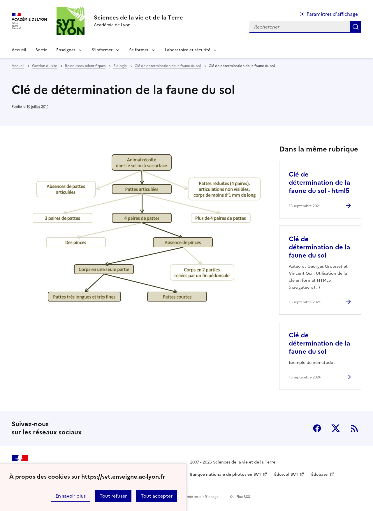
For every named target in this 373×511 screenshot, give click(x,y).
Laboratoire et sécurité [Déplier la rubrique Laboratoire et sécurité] (187, 50)
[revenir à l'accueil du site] (138, 17)
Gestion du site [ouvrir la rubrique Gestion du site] (44, 65)
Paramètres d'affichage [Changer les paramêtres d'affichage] (332, 13)
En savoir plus (70, 495)
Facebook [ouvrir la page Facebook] (317, 428)
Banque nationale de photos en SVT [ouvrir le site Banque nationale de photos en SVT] (225, 474)
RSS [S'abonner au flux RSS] (354, 428)
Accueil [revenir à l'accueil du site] (19, 50)
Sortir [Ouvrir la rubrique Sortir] (41, 50)
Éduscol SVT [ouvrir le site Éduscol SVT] (286, 474)
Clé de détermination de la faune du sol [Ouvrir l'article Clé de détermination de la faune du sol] (319, 247)
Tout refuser (113, 495)
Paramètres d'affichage (199, 496)
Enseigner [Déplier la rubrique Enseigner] (65, 50)
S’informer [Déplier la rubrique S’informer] (102, 50)
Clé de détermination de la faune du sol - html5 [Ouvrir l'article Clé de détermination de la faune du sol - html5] (319, 182)
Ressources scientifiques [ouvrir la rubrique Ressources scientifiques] (85, 65)
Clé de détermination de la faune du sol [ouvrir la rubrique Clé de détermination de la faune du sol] (168, 65)
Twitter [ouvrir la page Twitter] (336, 428)
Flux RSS (243, 496)
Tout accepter (157, 495)
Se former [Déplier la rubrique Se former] (139, 50)
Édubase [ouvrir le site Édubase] (320, 474)
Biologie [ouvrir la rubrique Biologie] (120, 65)
